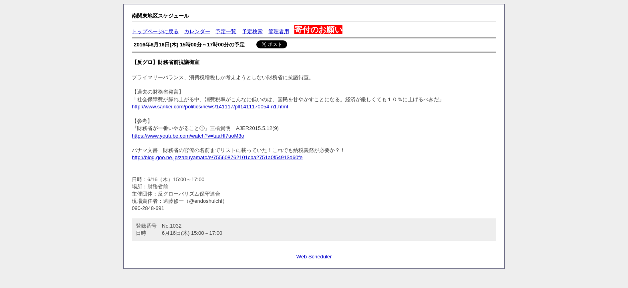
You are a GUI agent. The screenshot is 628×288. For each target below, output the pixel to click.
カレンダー (197, 31)
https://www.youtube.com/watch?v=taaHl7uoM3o (188, 136)
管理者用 (278, 31)
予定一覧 (225, 31)
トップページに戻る (155, 31)
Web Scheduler (314, 257)
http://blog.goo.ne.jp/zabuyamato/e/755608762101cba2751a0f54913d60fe (217, 157)
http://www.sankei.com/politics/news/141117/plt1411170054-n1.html (210, 107)
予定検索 (252, 31)
